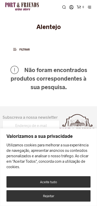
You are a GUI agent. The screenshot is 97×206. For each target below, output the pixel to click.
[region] (48, 167)
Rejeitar (48, 196)
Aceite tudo (48, 182)
